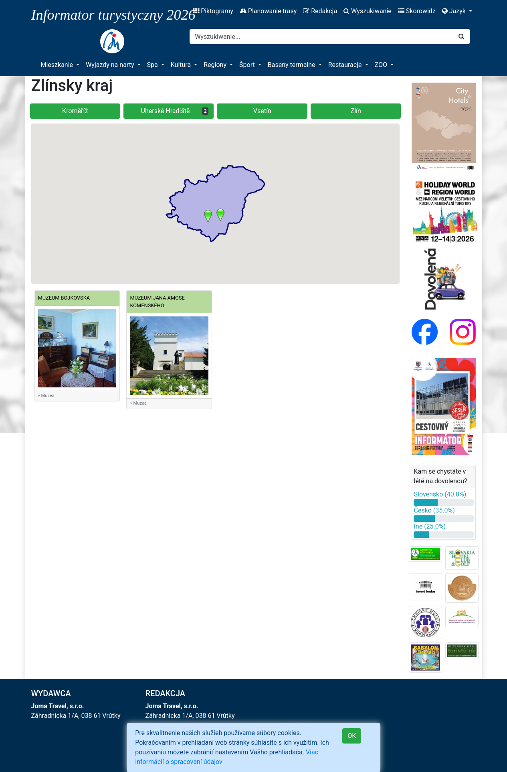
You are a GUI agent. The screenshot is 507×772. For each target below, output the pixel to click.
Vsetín (262, 111)
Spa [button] (153, 65)
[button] (208, 216)
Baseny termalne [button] (292, 65)
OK (351, 736)
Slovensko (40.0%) (440, 494)
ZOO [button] (382, 65)
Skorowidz (417, 11)
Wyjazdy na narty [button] (110, 65)
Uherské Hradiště (175, 111)
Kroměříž (75, 111)
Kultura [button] (181, 65)
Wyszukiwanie (367, 11)
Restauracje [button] (346, 65)
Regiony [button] (216, 65)
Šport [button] (248, 65)
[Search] (322, 36)
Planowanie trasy (268, 11)
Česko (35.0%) (434, 510)
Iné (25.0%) (430, 526)
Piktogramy (213, 11)
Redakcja (320, 11)
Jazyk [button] (454, 11)
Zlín (356, 111)
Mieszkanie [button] (58, 65)
